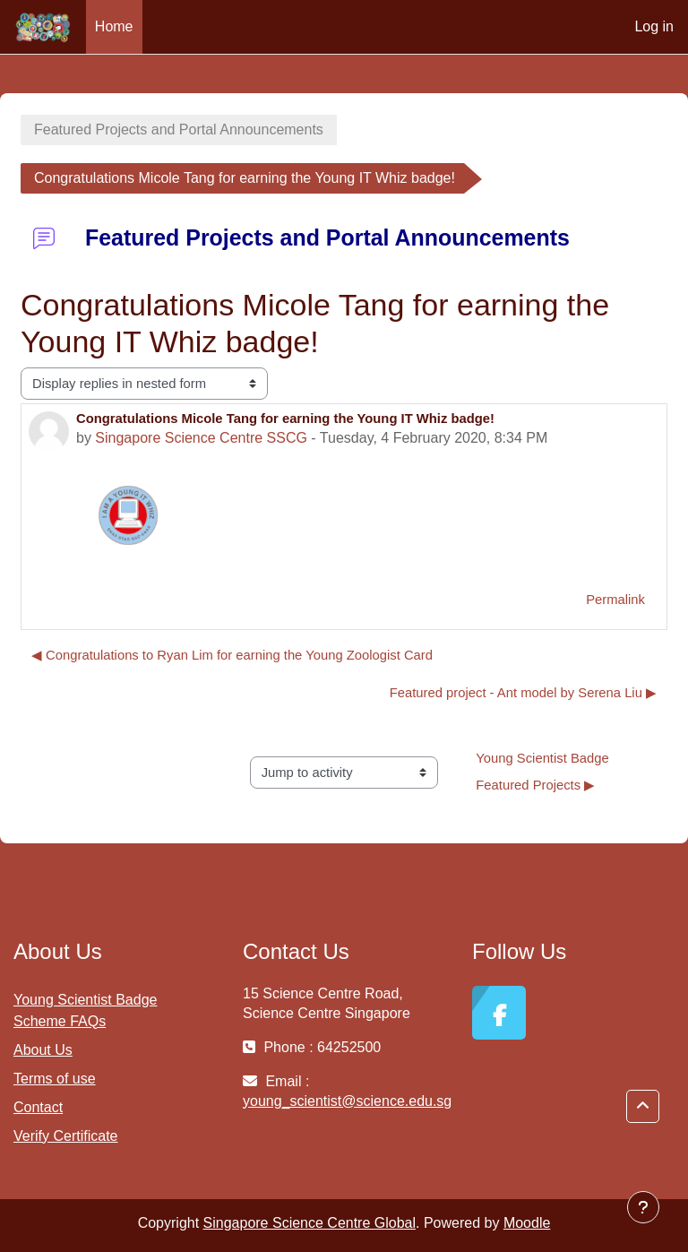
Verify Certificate (65, 1136)
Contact (38, 1107)
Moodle (526, 1222)
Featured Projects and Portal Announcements (178, 129)
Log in (654, 26)
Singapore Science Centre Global (309, 1222)
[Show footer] (643, 1207)
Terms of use (54, 1078)
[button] (642, 1106)
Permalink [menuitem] (615, 599)
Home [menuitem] (114, 26)
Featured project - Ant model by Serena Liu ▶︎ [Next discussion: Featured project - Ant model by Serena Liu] (523, 693)
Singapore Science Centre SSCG (201, 437)
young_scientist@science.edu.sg (347, 1101)
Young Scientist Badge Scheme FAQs (85, 1010)
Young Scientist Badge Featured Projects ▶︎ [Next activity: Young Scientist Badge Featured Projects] (544, 771)
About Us (43, 1050)
